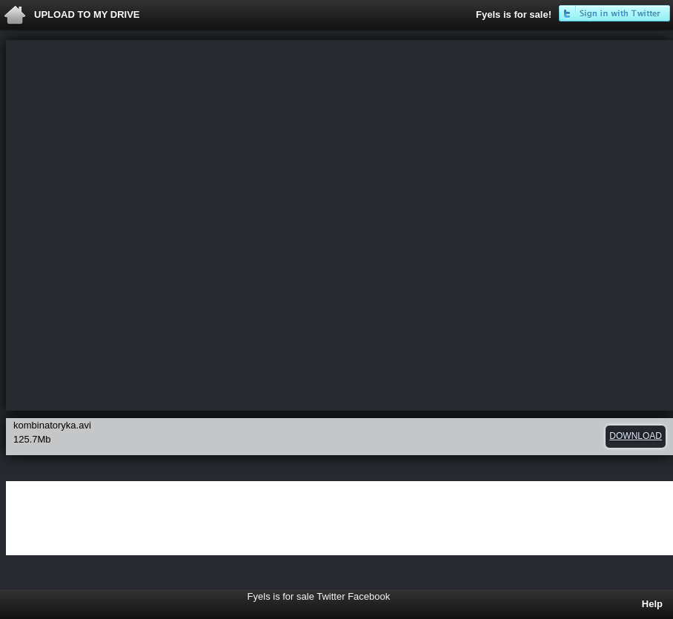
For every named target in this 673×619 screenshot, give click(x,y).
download (635, 436)
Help (652, 603)
